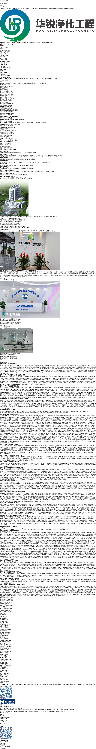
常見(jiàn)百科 (3, 64)
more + (1, 318)
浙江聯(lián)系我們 (6, 77)
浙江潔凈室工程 (56, 78)
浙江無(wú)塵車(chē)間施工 (7, 114)
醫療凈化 (2, 56)
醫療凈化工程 (3, 48)
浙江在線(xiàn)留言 (6, 75)
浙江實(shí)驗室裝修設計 (30, 78)
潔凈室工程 (3, 53)
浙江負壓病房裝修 (5, 103)
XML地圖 (2, 6)
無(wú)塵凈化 (3, 58)
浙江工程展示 (4, 47)
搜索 (1, 81)
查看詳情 (10, 120)
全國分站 (2, 5)
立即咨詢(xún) (3, 120)
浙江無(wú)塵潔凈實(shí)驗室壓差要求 (10, 381)
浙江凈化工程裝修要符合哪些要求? (9, 385)
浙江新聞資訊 (4, 59)
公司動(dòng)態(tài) (5, 61)
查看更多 (2, 316)
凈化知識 (2, 66)
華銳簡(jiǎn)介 (4, 69)
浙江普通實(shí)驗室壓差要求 (7, 382)
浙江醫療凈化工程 (18, 78)
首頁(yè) (2, 45)
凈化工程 (2, 74)
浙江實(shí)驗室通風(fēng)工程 (8, 111)
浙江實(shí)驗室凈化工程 (6, 108)
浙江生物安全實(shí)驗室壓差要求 (9, 384)
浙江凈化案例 (4, 55)
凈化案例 (2, 71)
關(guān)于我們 (4, 0)
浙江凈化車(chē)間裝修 (6, 116)
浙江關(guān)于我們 (6, 67)
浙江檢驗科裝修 (4, 105)
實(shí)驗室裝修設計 (5, 50)
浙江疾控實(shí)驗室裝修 (6, 109)
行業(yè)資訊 (3, 63)
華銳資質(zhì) (3, 72)
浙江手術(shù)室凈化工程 (6, 101)
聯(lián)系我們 (3, 3)
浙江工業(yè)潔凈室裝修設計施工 (9, 125)
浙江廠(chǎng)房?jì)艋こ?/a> (44, 78)
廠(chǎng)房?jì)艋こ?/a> (6, 52)
